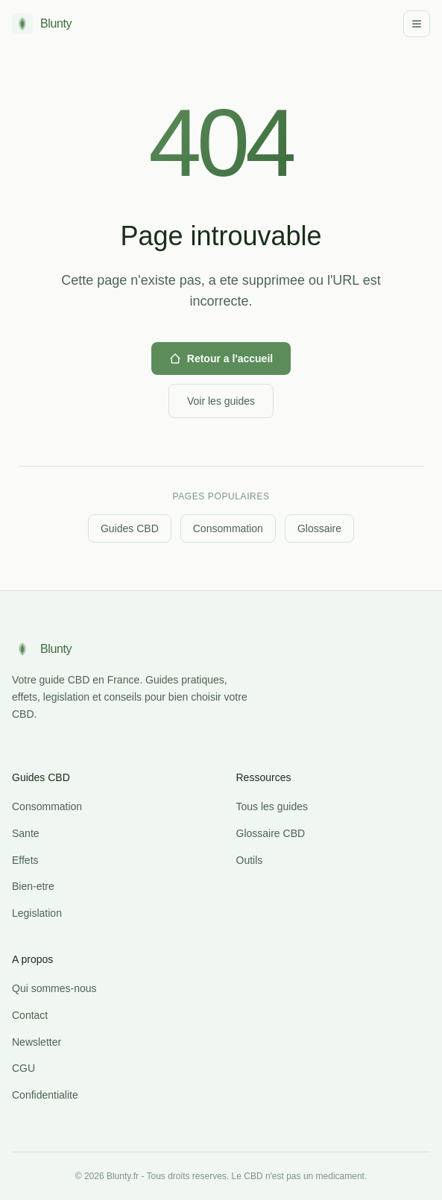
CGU (23, 1068)
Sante (26, 833)
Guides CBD (130, 528)
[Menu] (416, 23)
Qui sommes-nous (54, 988)
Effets (25, 860)
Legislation (37, 913)
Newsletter (36, 1042)
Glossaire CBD (271, 833)
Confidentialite (45, 1095)
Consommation (228, 528)
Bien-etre (33, 886)
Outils (249, 860)
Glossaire (319, 528)
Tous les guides (272, 806)
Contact (30, 1015)
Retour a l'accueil (221, 358)
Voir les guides (221, 401)
